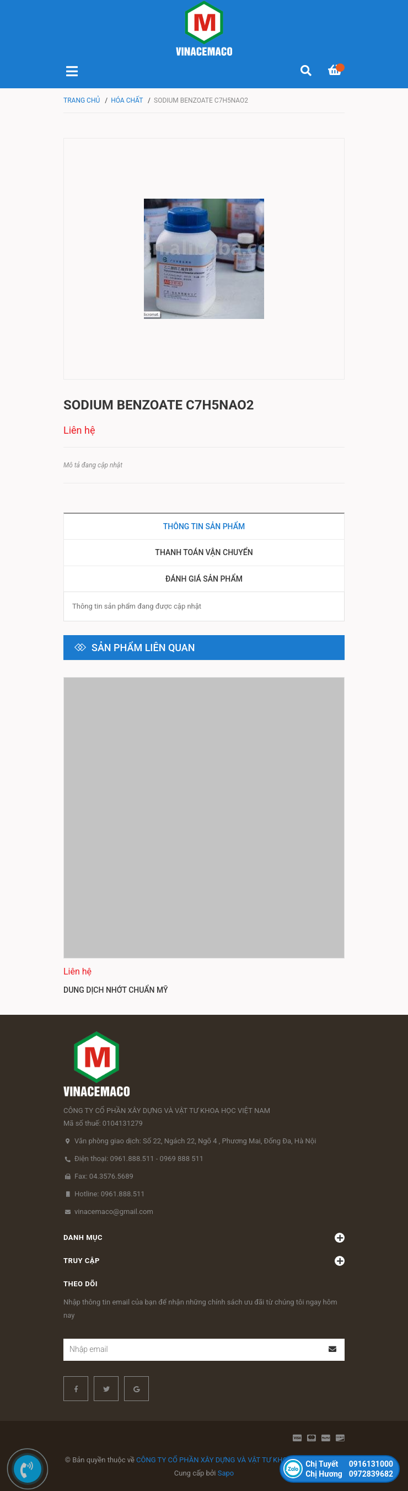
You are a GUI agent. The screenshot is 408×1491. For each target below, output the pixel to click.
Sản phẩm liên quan (143, 647)
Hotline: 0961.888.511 (109, 1194)
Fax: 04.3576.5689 (103, 1176)
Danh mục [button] (204, 1238)
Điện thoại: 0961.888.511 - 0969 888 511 (138, 1158)
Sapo (226, 1473)
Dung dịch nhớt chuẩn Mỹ (115, 989)
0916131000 (349, 1464)
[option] (204, 837)
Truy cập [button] (204, 1261)
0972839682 (349, 1474)
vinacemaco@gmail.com (113, 1211)
